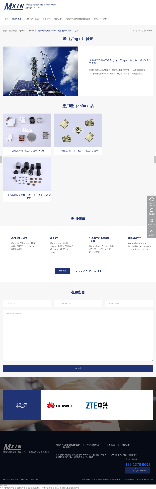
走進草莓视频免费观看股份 (78, 19)
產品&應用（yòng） (17, 31)
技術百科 (46, 19)
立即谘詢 (62, 271)
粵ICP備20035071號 (145, 479)
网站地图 (3, 485)
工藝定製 (111, 445)
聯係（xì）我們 (100, 19)
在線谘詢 (139, 470)
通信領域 (32, 31)
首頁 (6, 19)
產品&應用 (16, 19)
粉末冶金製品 (93, 445)
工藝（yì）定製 (32, 19)
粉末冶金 (91, 455)
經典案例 (58, 19)
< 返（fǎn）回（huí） (143, 31)
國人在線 (14, 479)
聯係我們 (67, 447)
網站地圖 (34, 479)
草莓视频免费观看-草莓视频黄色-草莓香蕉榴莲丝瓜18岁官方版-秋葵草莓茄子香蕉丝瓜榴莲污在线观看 (39, 488)
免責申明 (24, 479)
